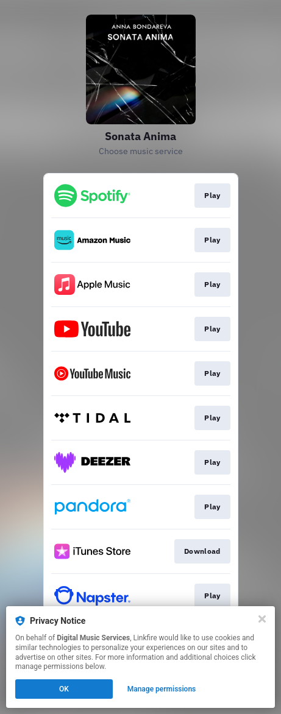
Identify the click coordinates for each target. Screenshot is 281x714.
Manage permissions (161, 689)
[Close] (262, 619)
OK (64, 689)
